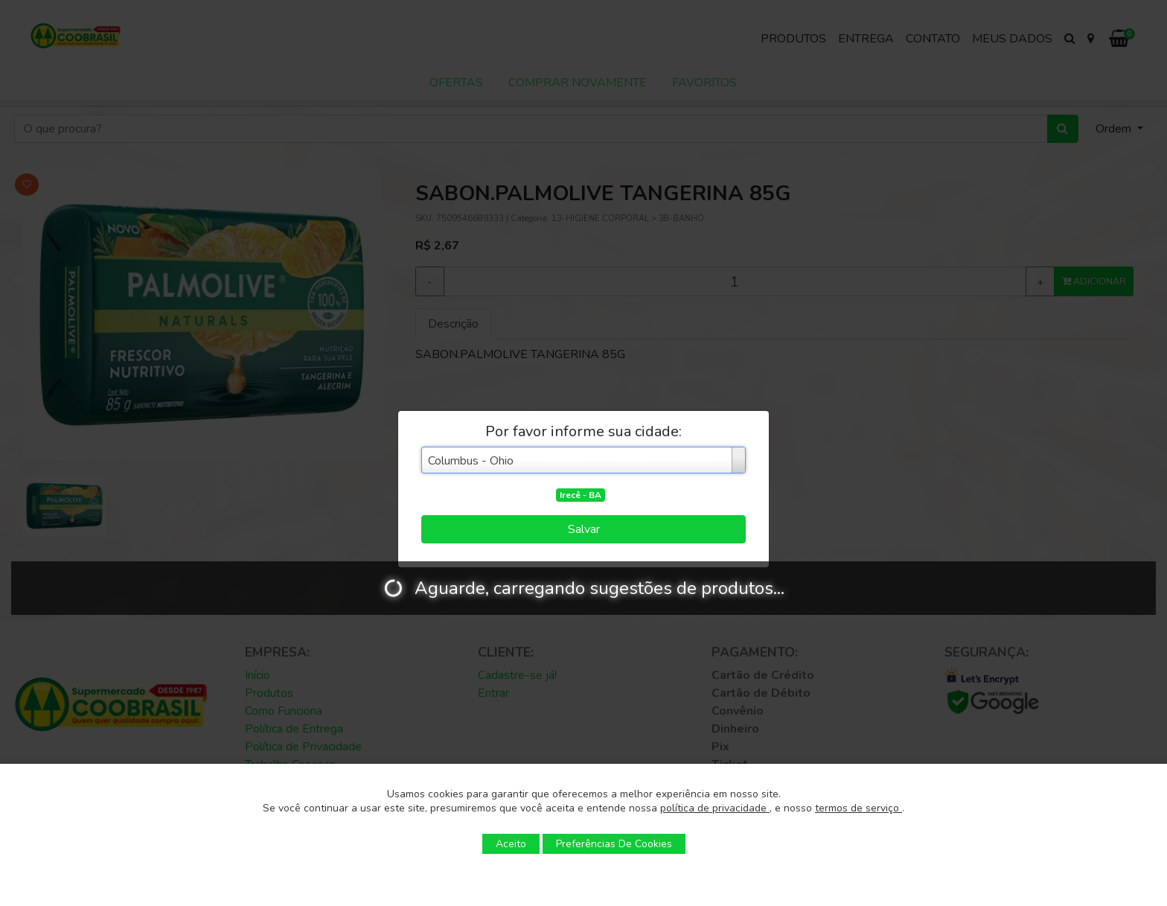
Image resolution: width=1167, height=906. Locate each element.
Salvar (584, 529)
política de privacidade (715, 808)
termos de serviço (858, 808)
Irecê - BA (580, 495)
